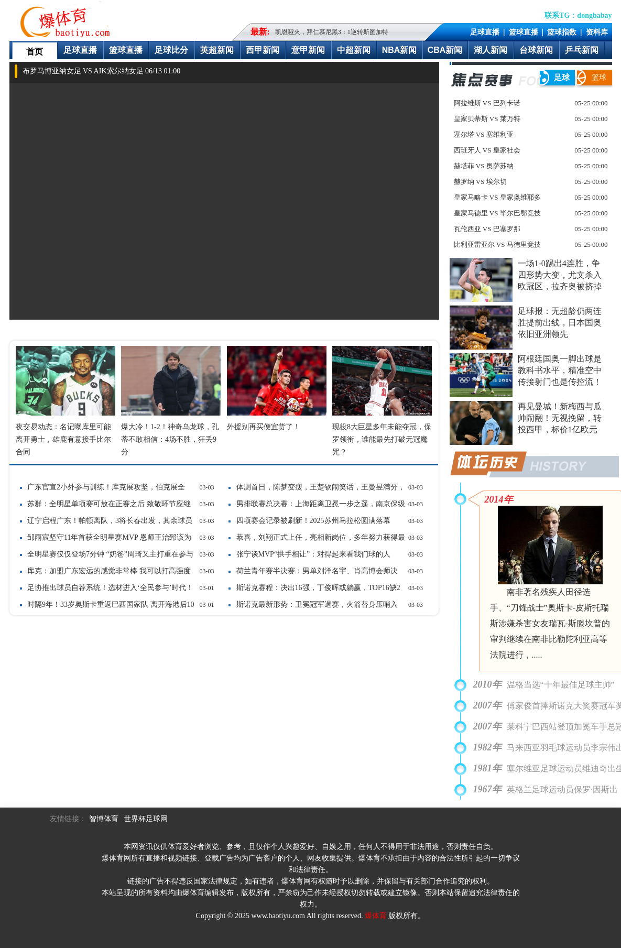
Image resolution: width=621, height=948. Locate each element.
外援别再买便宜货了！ (263, 427)
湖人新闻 (490, 50)
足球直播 (484, 32)
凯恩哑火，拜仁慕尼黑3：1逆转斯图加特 (331, 32)
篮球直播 (523, 32)
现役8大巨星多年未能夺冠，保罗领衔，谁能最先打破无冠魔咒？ (381, 439)
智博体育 (103, 819)
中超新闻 (354, 50)
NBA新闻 (399, 50)
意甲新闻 (308, 50)
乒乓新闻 (581, 50)
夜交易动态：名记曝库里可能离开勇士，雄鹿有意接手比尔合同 (63, 439)
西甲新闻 (262, 50)
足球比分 (171, 50)
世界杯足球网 (146, 819)
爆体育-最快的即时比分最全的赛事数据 (67, 19)
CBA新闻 (445, 50)
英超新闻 (217, 50)
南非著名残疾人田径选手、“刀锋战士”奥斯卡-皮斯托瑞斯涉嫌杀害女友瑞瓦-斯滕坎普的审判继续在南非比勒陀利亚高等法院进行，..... (550, 623)
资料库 (597, 32)
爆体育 (376, 916)
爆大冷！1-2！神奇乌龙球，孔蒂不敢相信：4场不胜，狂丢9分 (170, 439)
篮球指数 (561, 32)
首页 (34, 51)
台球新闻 (536, 50)
